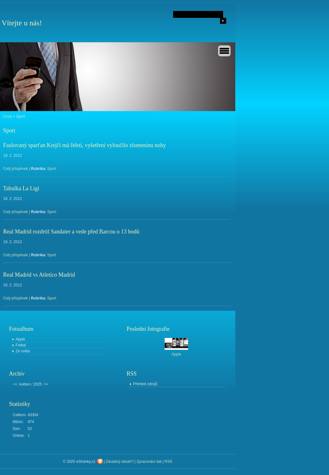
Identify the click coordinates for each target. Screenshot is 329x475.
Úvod (7, 116)
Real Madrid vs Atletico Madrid (39, 275)
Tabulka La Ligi (21, 188)
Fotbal (21, 345)
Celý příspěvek (15, 168)
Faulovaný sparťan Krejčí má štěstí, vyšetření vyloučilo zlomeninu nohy (84, 145)
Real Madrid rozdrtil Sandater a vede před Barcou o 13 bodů (71, 231)
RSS (168, 461)
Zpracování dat (149, 461)
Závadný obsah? (119, 461)
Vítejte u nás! (22, 23)
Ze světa (23, 351)
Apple (20, 339)
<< (15, 384)
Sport (51, 168)
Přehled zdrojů (145, 384)
